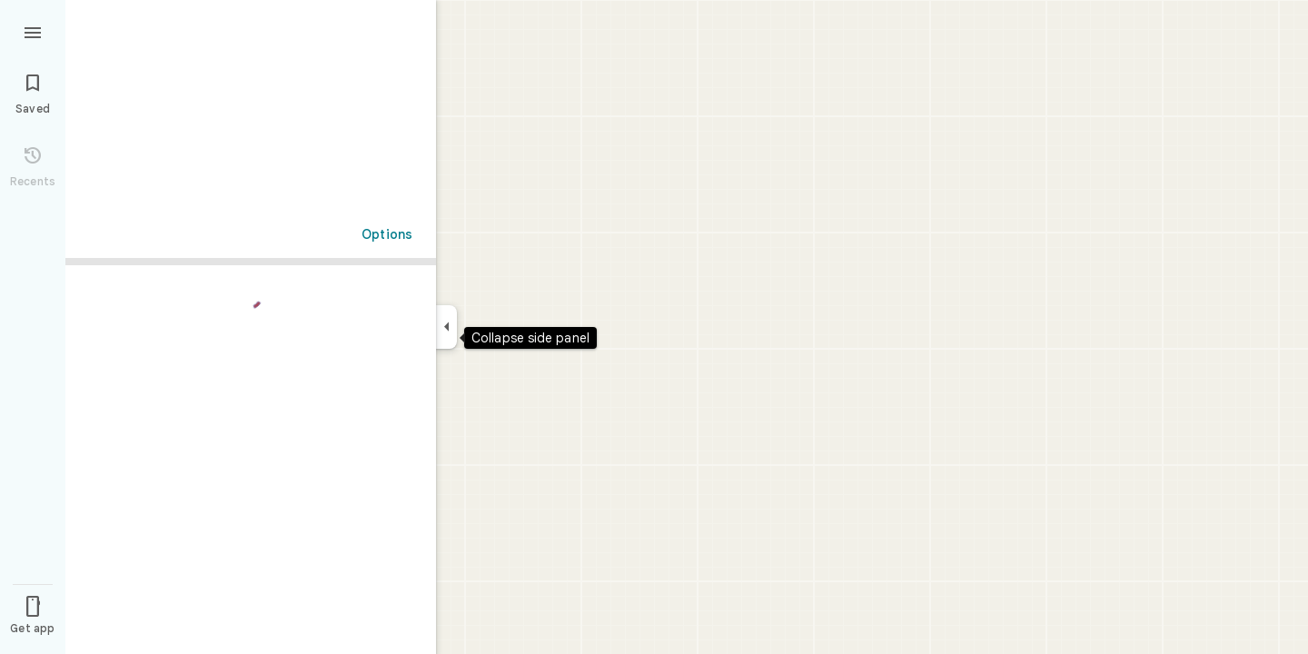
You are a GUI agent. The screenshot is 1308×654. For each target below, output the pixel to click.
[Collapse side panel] (446, 327)
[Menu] (32, 31)
